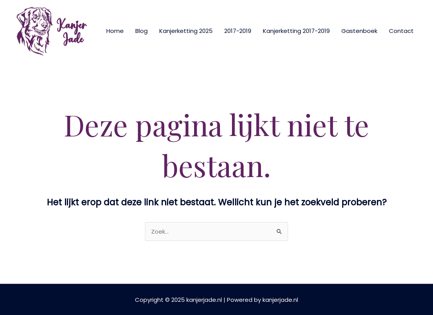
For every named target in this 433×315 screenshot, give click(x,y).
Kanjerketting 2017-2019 (296, 31)
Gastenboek (359, 31)
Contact (401, 31)
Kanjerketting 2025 (186, 31)
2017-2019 (237, 31)
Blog (141, 31)
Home (115, 31)
